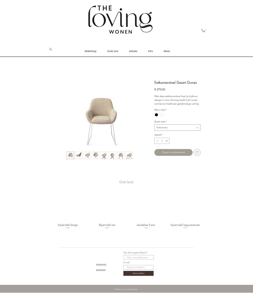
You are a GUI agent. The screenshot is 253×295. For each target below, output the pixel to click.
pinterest (100, 269)
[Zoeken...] (62, 49)
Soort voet (160, 121)
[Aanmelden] (138, 273)
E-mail (126, 262)
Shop (71, 253)
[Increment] (167, 141)
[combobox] (177, 127)
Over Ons (74, 258)
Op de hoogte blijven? (135, 252)
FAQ (71, 269)
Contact (73, 264)
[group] (126, 211)
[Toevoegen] (197, 152)
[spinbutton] (162, 141)
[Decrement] (157, 141)
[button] (203, 30)
